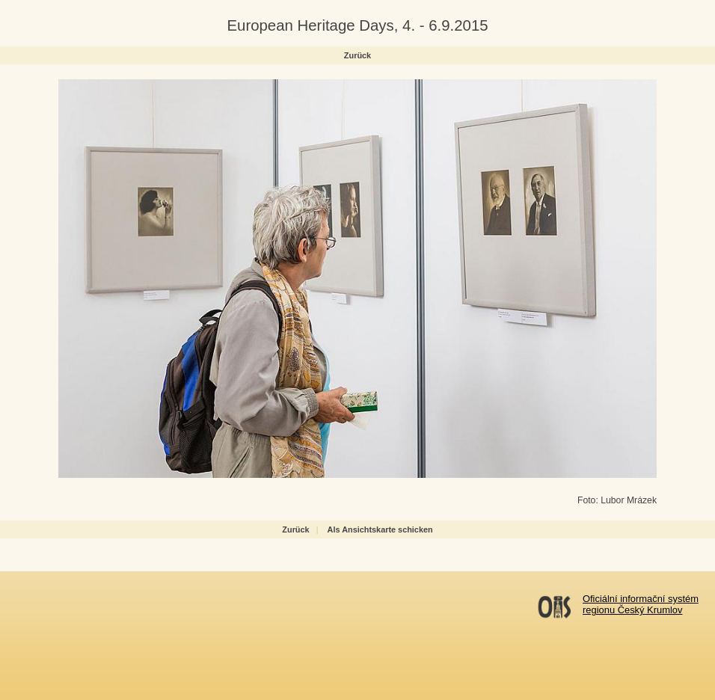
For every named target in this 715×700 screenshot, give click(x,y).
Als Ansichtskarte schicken (380, 529)
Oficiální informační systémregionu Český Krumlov (641, 604)
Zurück (357, 55)
